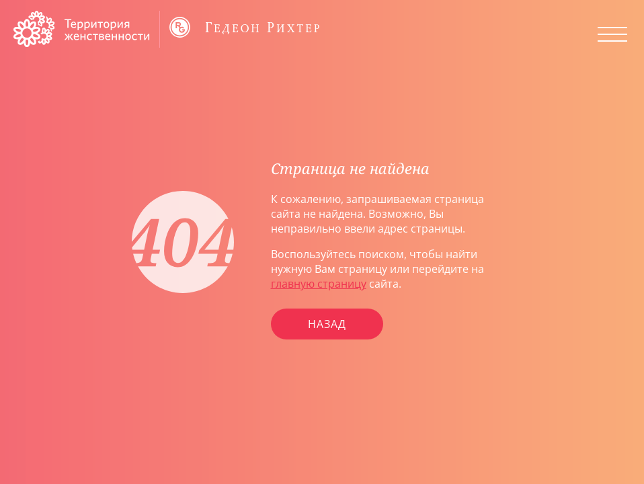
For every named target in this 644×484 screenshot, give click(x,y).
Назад (327, 324)
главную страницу (318, 283)
